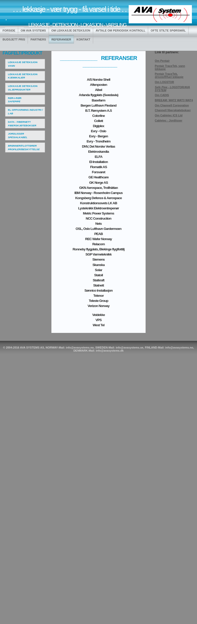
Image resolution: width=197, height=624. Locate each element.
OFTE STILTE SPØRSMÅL (168, 30)
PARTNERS (38, 39)
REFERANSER (61, 39)
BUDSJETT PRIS (14, 39)
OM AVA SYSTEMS (33, 30)
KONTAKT (83, 39)
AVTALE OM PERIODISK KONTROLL (120, 30)
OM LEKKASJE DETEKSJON (70, 30)
